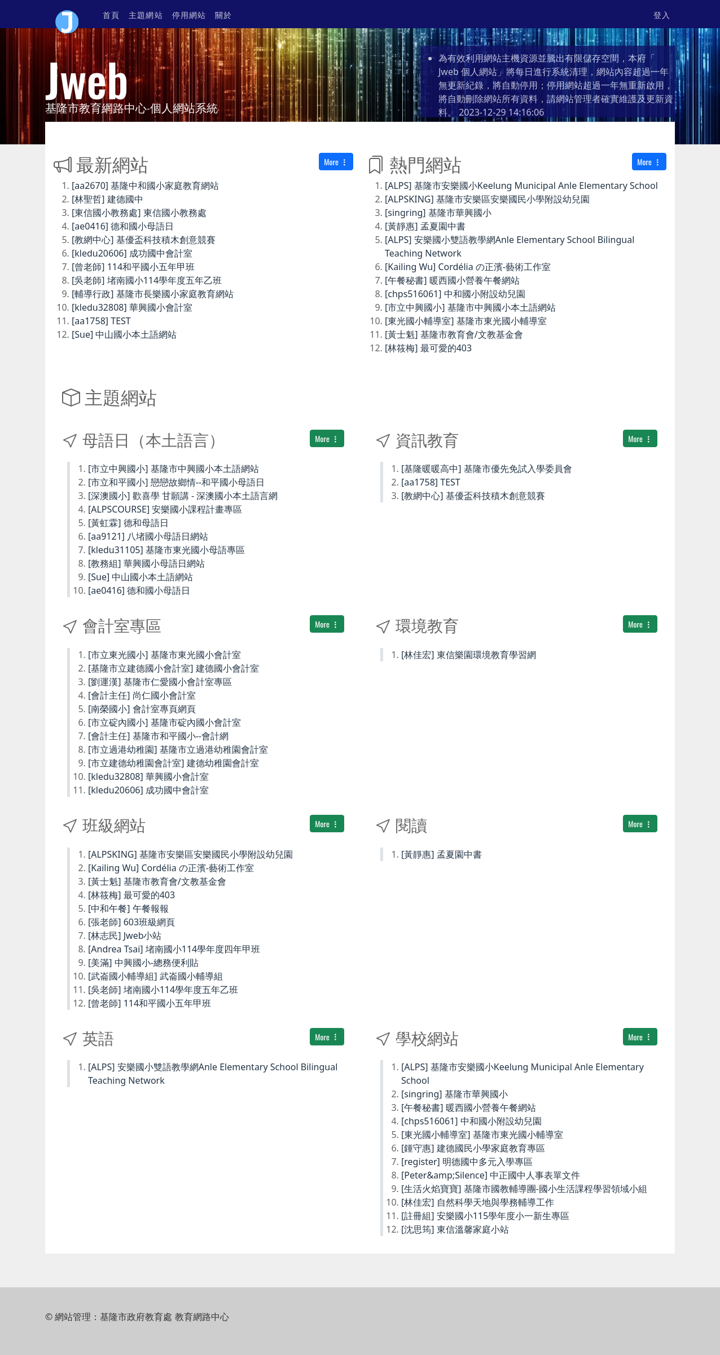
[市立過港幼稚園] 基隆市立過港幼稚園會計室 (178, 749)
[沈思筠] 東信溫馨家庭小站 (455, 1229)
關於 (223, 14)
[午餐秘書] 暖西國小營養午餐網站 (452, 280)
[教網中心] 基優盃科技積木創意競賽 (144, 239)
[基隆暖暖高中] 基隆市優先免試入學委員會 (486, 468)
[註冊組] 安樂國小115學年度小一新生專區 (485, 1216)
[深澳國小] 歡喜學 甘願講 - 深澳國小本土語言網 (183, 495)
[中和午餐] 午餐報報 (128, 908)
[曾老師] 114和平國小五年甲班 (133, 267)
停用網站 (189, 14)
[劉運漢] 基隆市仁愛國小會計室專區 (160, 682)
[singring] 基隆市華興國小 (438, 212)
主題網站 (146, 14)
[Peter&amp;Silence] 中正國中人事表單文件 (490, 1175)
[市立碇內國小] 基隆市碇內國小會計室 (164, 722)
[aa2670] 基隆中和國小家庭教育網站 (145, 185)
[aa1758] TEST (101, 321)
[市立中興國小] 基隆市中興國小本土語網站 (470, 307)
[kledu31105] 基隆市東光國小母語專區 (166, 550)
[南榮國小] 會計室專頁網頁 (142, 709)
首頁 (111, 14)
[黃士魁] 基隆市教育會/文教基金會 (454, 334)
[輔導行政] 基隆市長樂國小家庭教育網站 (153, 294)
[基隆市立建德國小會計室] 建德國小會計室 (173, 668)
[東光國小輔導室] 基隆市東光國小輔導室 (466, 321)
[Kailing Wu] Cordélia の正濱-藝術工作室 (468, 267)
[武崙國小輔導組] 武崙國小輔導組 (155, 976)
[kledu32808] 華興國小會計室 (132, 307)
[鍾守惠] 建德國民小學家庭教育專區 (473, 1148)
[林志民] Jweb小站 (125, 935)
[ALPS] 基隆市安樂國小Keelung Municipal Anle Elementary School (521, 185)
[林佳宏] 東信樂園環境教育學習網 (468, 654)
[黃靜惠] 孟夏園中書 (425, 226)
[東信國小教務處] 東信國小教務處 (139, 212)
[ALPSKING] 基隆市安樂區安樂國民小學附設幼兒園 (487, 199)
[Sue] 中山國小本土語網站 (124, 334)
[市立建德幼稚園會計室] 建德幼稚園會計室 (173, 763)
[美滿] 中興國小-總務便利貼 (143, 962)
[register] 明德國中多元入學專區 (467, 1161)
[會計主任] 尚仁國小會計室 (142, 695)
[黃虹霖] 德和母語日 (128, 523)
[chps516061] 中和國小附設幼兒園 (455, 294)
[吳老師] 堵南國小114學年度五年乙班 (147, 280)
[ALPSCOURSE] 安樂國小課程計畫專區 (165, 509)
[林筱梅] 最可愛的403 (428, 348)
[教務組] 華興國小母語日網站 (146, 563)
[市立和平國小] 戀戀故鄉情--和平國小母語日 (176, 482)
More (336, 161)
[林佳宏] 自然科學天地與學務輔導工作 (477, 1202)
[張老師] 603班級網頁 (131, 922)
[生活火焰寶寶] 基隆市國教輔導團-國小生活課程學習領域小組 (524, 1188)
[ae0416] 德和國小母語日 (123, 226)
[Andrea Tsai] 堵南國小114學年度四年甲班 (174, 949)
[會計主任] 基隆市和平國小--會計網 (158, 736)
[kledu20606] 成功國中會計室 (132, 253)
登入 (661, 14)
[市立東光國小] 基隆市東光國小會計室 (164, 654)
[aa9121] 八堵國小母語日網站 (148, 536)
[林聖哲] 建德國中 (107, 199)
